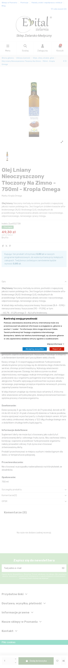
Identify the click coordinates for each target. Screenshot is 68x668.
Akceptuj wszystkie (35, 349)
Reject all (57, 349)
